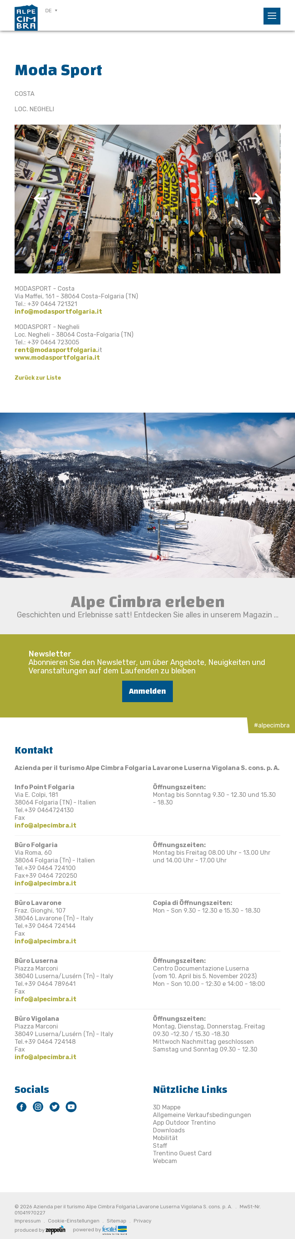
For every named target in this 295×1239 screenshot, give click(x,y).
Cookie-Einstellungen (73, 1221)
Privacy (142, 1221)
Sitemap (116, 1221)
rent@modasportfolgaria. (56, 350)
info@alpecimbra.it (45, 825)
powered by (100, 1229)
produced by (40, 1229)
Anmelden (147, 691)
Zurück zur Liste (38, 378)
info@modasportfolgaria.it (58, 311)
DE (48, 10)
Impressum (28, 1221)
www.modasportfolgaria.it (57, 357)
